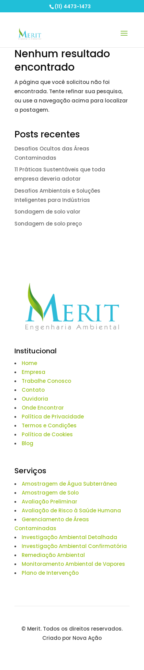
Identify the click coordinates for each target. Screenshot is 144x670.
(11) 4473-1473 (73, 6)
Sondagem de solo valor (47, 211)
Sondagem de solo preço (48, 223)
